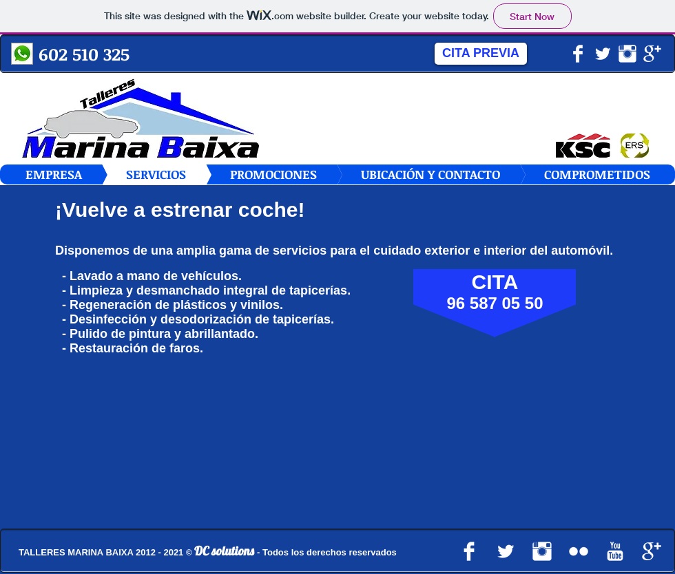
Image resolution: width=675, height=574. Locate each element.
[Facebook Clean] (578, 54)
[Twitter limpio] (603, 54)
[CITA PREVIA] (481, 54)
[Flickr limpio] (578, 551)
